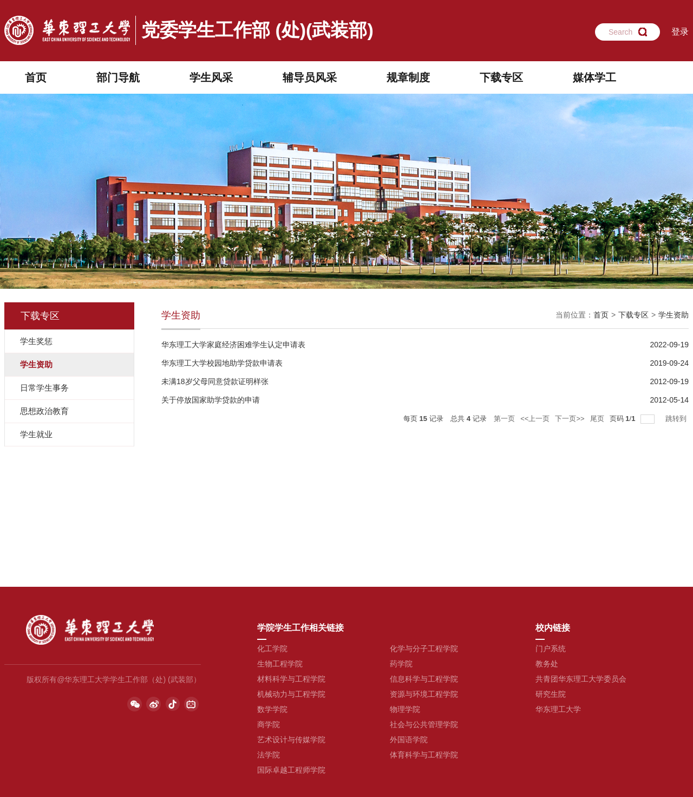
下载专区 (501, 77)
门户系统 (550, 648)
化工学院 (272, 648)
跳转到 (677, 418)
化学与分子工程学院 (424, 648)
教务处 (546, 663)
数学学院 (272, 709)
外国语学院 (409, 739)
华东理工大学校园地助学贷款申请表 (222, 363)
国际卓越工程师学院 (291, 770)
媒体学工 (594, 77)
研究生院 (550, 694)
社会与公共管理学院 (424, 724)
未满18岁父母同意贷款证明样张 (215, 381)
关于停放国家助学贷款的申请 (210, 400)
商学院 (268, 724)
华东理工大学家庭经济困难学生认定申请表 (233, 344)
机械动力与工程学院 (291, 694)
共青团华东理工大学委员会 (580, 679)
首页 (36, 77)
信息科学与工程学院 (424, 679)
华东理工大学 (558, 709)
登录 (680, 31)
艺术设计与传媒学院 (291, 739)
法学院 (268, 754)
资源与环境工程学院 (424, 694)
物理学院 (405, 709)
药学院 (401, 663)
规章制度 (408, 77)
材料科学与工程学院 (291, 679)
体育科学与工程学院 (424, 754)
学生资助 (673, 314)
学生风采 (211, 77)
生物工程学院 (280, 663)
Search (620, 32)
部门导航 (118, 77)
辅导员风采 (310, 77)
